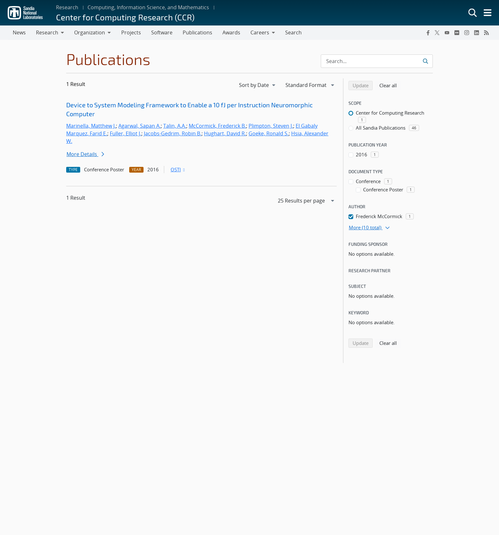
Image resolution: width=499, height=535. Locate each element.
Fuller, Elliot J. (125, 133)
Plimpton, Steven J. (271, 126)
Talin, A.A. (174, 126)
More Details (85, 154)
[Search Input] (377, 61)
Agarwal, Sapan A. (139, 126)
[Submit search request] (425, 61)
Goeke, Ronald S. (269, 133)
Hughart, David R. (225, 133)
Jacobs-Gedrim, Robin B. (172, 133)
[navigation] (257, 85)
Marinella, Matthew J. (91, 126)
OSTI (178, 170)
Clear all (390, 85)
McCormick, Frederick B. (217, 126)
